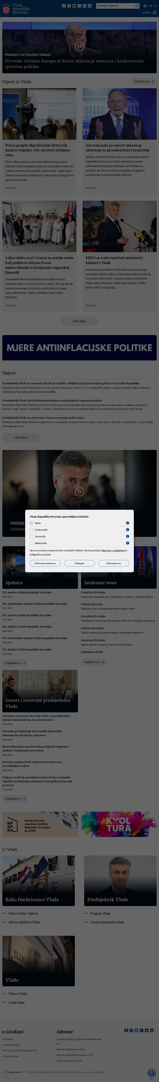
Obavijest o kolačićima (113, 550)
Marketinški (41, 543)
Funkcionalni (41, 529)
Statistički (40, 536)
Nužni (38, 523)
